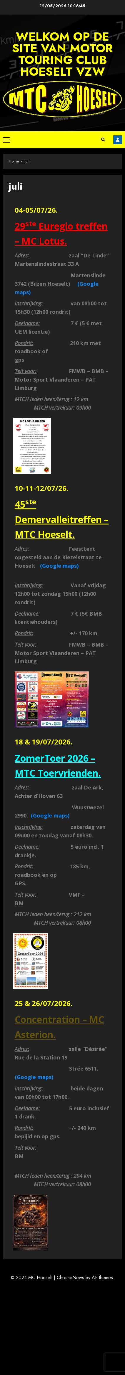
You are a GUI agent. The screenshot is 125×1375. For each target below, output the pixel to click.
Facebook (117, 139)
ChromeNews (70, 1277)
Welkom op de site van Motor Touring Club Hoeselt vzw (62, 54)
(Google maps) (59, 565)
